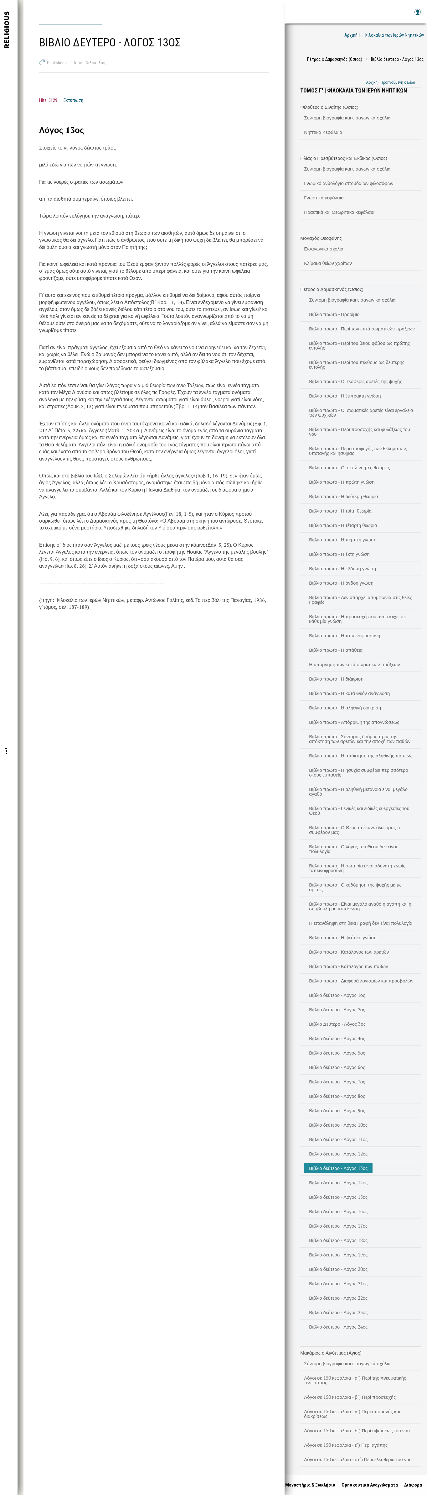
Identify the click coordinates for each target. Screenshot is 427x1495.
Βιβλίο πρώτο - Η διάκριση (336, 679)
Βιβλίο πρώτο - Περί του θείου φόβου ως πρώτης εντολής (359, 345)
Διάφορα (412, 1485)
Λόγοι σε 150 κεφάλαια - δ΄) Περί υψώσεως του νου (357, 1430)
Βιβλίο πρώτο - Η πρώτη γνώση (341, 482)
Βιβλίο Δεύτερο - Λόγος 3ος (337, 1024)
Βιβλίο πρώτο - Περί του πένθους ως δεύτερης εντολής (356, 364)
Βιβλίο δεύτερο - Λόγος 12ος (338, 1153)
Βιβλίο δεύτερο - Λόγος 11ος (338, 1139)
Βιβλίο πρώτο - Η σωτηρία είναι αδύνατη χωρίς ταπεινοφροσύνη (357, 867)
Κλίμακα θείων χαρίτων (328, 263)
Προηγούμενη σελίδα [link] (397, 82)
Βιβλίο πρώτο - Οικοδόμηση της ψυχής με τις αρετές (355, 887)
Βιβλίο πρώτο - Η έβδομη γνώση (342, 568)
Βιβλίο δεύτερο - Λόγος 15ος (338, 1197)
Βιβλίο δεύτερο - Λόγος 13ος (338, 1168)
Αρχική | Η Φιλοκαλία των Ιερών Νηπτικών (384, 35)
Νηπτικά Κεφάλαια (323, 132)
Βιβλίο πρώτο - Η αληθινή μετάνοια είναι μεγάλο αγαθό (358, 791)
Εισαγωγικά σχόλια (323, 248)
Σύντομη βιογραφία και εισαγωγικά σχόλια (347, 117)
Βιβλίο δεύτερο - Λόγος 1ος (337, 995)
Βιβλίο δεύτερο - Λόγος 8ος (337, 1096)
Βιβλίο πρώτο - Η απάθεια (336, 650)
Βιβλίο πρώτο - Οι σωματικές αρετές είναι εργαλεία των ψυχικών (361, 412)
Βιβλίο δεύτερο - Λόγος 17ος (338, 1226)
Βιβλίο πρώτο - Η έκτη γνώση (339, 554)
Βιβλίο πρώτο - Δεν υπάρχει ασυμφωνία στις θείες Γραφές (360, 599)
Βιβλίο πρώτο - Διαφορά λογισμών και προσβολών (361, 980)
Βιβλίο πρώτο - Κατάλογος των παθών (348, 966)
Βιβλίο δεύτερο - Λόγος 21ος (338, 1283)
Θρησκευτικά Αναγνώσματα (368, 1485)
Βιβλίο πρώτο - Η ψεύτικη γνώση (342, 937)
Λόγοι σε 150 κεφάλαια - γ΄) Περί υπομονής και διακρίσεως (352, 1413)
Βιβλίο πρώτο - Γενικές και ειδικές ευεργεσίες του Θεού (359, 810)
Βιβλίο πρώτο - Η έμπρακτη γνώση (345, 395)
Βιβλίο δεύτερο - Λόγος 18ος (338, 1240)
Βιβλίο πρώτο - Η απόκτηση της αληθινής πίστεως (360, 755)
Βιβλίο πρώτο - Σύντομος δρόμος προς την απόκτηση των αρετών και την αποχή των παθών (359, 738)
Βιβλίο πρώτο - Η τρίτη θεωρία (340, 511)
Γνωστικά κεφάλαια (324, 197)
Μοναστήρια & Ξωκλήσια (309, 1485)
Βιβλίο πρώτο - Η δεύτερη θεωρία (343, 496)
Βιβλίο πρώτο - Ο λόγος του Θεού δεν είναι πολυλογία (353, 848)
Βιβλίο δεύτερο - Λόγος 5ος (337, 1053)
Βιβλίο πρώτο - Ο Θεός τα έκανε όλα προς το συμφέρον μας (355, 829)
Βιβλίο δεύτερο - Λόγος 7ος (337, 1081)
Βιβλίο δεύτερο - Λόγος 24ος (338, 1327)
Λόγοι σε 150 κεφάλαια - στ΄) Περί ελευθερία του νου (358, 1459)
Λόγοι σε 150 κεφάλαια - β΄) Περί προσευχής (350, 1397)
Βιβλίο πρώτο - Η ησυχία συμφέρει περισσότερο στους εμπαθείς (358, 772)
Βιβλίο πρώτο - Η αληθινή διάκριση (345, 707)
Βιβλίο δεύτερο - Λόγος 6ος (337, 1067)
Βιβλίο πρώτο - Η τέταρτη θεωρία (343, 525)
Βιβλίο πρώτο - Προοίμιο (334, 314)
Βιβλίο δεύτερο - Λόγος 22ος (338, 1298)
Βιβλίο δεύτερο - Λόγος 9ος (337, 1110)
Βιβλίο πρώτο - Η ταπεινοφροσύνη (344, 635)
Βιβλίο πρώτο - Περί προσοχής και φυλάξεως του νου (359, 431)
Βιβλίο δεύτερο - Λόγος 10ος (338, 1125)
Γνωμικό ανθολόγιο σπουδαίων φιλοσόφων (348, 183)
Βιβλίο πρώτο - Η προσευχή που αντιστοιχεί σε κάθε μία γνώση (357, 618)
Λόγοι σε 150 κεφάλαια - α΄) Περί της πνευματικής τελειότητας (355, 1380)
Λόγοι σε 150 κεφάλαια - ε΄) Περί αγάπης (346, 1445)
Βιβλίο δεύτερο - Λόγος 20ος (338, 1269)
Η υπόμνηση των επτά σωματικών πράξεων (354, 664)
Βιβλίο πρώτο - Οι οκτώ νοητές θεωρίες (349, 467)
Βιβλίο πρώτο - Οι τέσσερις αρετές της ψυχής (355, 381)
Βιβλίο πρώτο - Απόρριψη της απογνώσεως (354, 722)
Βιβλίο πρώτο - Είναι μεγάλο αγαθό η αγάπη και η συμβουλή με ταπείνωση (360, 906)
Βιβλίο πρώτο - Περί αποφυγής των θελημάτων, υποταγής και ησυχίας (358, 450)
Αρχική (372, 82)
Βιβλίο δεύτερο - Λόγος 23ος (338, 1312)
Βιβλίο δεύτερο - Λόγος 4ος (337, 1038)
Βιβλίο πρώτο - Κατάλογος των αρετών (349, 952)
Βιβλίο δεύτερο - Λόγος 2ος (337, 1009)
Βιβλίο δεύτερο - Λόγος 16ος (338, 1211)
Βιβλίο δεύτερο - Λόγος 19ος (338, 1254)
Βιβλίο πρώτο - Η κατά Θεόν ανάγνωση (349, 693)
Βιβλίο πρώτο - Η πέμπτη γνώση (342, 539)
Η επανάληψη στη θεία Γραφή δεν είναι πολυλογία (360, 923)
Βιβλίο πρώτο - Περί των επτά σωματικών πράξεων (362, 328)
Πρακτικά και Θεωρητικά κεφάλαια (339, 212)
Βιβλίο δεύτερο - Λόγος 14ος (338, 1182)
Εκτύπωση (73, 100)
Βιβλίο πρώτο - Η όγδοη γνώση (341, 583)
